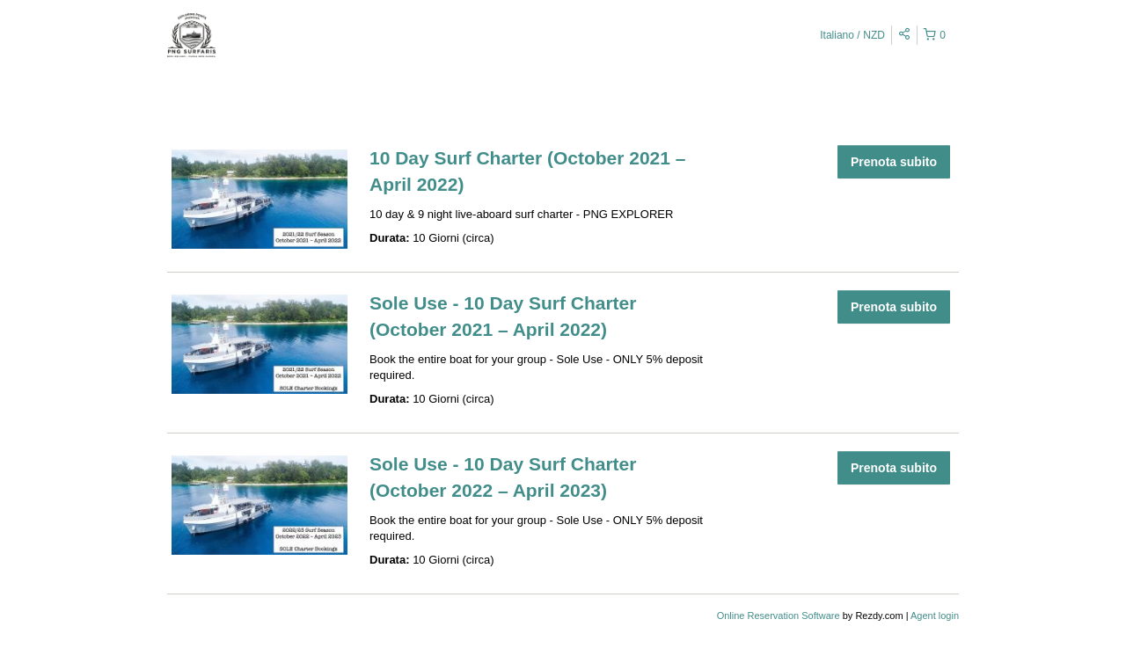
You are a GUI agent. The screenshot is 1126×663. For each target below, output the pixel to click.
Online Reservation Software (778, 615)
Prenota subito (894, 162)
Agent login (934, 615)
